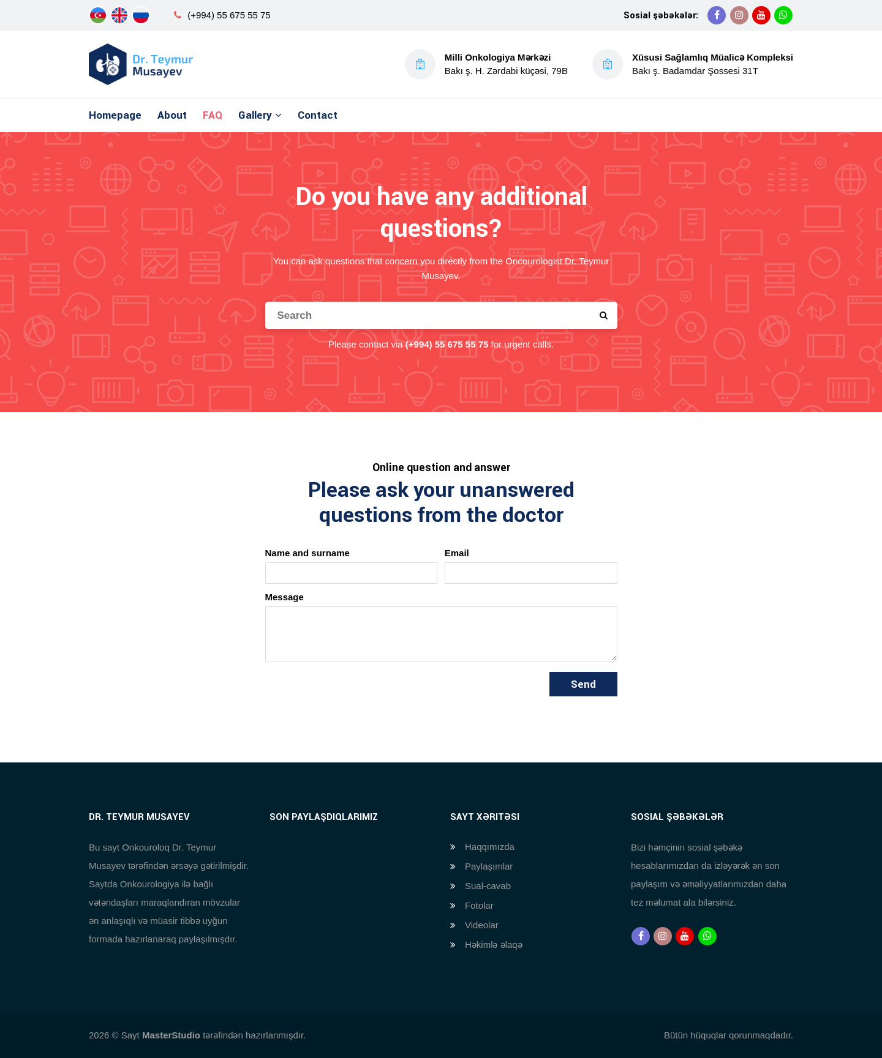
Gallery (255, 115)
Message (284, 597)
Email (457, 553)
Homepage (115, 115)
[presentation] (358, 696)
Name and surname (307, 553)
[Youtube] (761, 15)
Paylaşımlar (489, 866)
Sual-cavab (488, 886)
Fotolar (479, 905)
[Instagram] (739, 15)
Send (583, 684)
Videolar (482, 925)
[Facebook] (716, 15)
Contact (317, 115)
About (172, 115)
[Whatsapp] (783, 15)
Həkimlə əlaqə (493, 944)
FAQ (212, 115)
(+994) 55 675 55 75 (229, 15)
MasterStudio (171, 1035)
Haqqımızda (489, 846)
